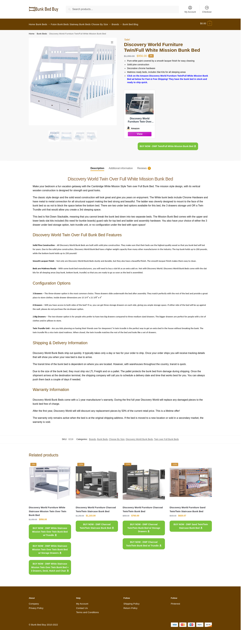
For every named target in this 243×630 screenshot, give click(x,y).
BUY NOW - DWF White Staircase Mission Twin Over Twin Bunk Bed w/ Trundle (50, 530)
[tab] (97, 164)
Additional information (121, 166)
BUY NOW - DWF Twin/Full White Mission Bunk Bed (168, 144)
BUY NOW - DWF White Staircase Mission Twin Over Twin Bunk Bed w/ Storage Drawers (50, 547)
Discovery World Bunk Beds (139, 437)
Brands (92, 437)
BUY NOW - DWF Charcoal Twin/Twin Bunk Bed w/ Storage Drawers (143, 526)
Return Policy (130, 606)
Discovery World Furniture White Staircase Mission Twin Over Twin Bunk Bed (47, 509)
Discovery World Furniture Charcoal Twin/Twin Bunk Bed (143, 507)
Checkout (206, 9)
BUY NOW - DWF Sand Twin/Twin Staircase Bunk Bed (191, 524)
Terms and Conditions (87, 610)
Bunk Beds (42, 32)
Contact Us (82, 606)
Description (97, 166)
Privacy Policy (36, 606)
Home (31, 32)
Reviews (142, 166)
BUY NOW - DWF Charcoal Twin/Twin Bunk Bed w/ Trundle (143, 542)
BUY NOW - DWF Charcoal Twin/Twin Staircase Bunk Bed (97, 524)
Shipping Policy (131, 601)
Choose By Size (117, 437)
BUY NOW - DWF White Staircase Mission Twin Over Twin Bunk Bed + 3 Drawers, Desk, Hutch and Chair (50, 565)
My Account (190, 9)
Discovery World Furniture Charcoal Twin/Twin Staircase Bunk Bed (96, 507)
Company (34, 601)
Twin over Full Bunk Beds (166, 437)
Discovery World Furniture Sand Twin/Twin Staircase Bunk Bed (187, 507)
